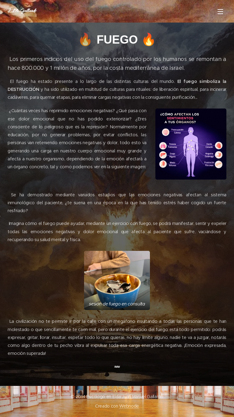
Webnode (129, 406)
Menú (220, 11)
